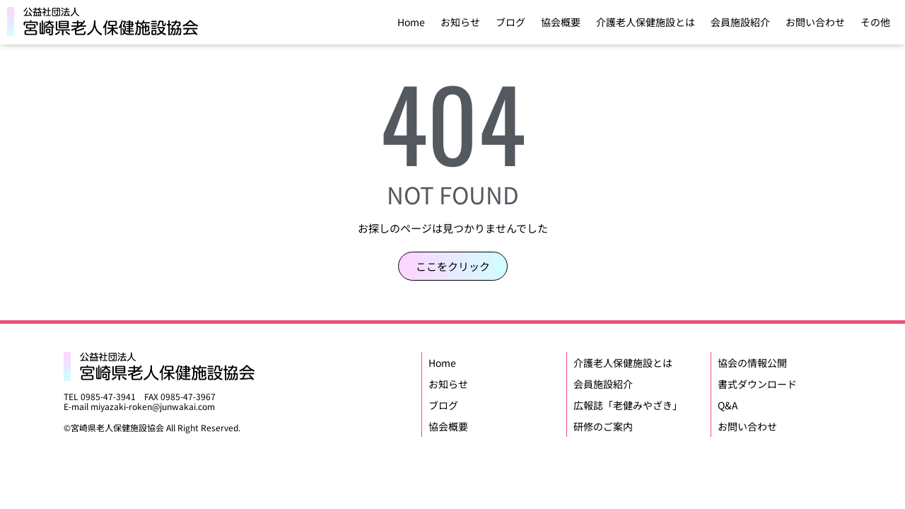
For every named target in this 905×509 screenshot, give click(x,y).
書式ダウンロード (757, 384)
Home (411, 22)
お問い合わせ (815, 22)
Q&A (728, 405)
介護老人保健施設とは (645, 22)
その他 (875, 22)
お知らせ (460, 22)
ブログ (510, 22)
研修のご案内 (603, 426)
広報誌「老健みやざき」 (627, 405)
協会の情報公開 (752, 363)
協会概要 (560, 22)
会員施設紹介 (740, 22)
